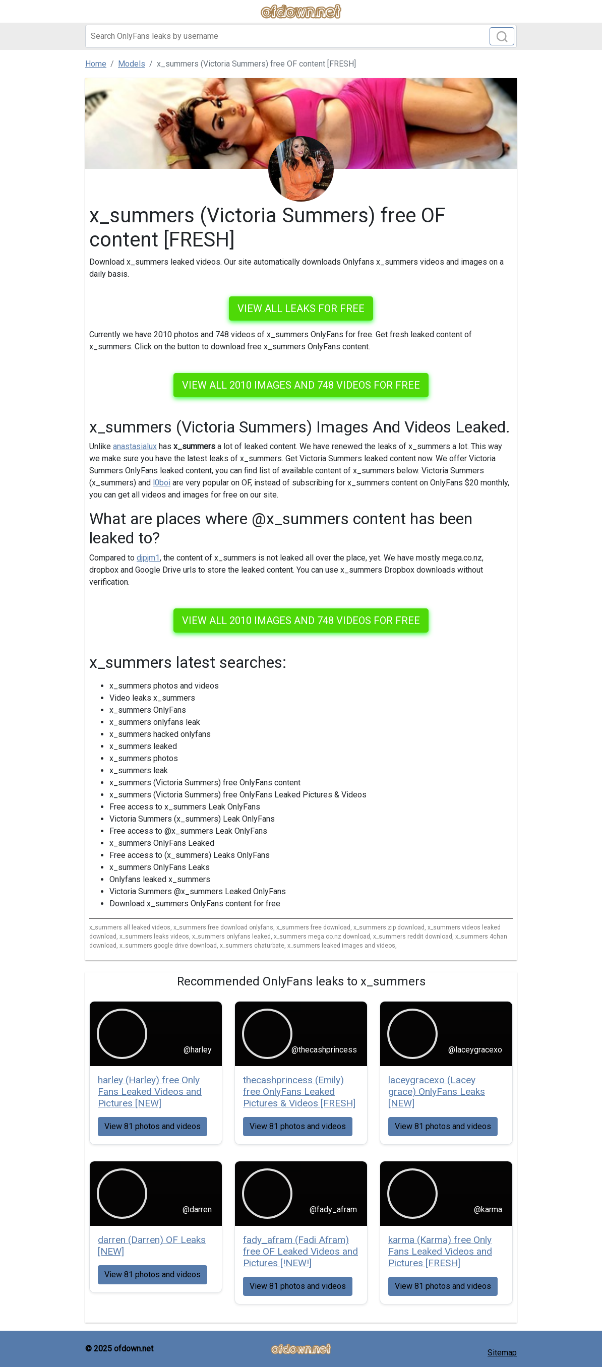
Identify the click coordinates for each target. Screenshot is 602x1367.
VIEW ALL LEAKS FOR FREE (301, 308)
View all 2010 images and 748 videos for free (301, 385)
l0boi (161, 482)
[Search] (301, 36)
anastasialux (135, 446)
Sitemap (502, 1352)
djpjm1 (148, 558)
